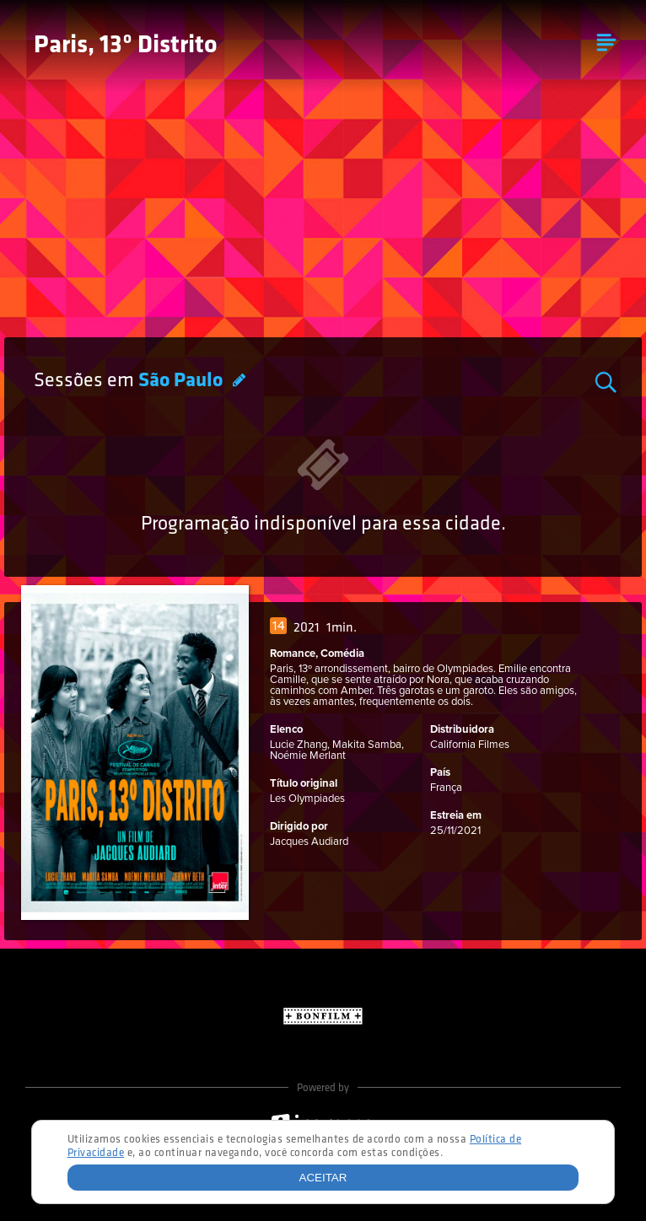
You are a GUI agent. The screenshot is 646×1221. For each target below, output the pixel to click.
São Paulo (182, 381)
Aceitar (323, 1177)
